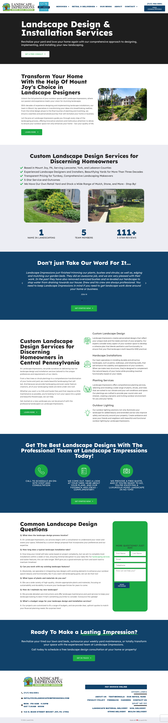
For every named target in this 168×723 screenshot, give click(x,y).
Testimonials (117, 697)
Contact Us (140, 700)
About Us (101, 697)
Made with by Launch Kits (138, 720)
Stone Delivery (117, 712)
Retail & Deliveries (84, 7)
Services (62, 7)
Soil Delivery (138, 708)
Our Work (106, 7)
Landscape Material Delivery (110, 708)
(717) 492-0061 (154, 4)
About (118, 7)
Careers (126, 700)
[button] (22, 283)
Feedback (113, 700)
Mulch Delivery (137, 712)
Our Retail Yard (136, 697)
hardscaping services (101, 556)
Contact (131, 7)
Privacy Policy (96, 700)
